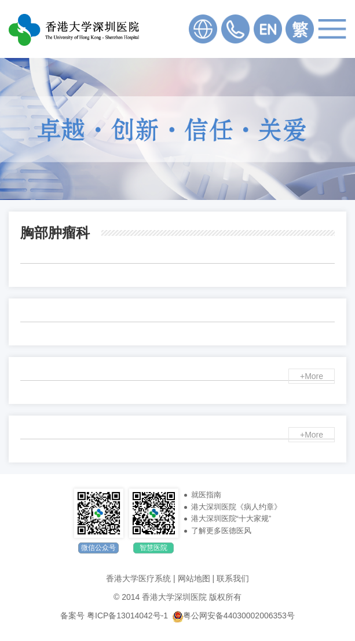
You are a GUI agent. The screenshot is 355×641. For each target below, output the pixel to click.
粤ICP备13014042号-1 (127, 615)
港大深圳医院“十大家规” (231, 518)
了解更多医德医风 (221, 530)
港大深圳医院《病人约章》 (236, 506)
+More (311, 376)
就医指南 (206, 494)
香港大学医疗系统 (138, 578)
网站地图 (194, 578)
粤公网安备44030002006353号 (234, 615)
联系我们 (233, 578)
